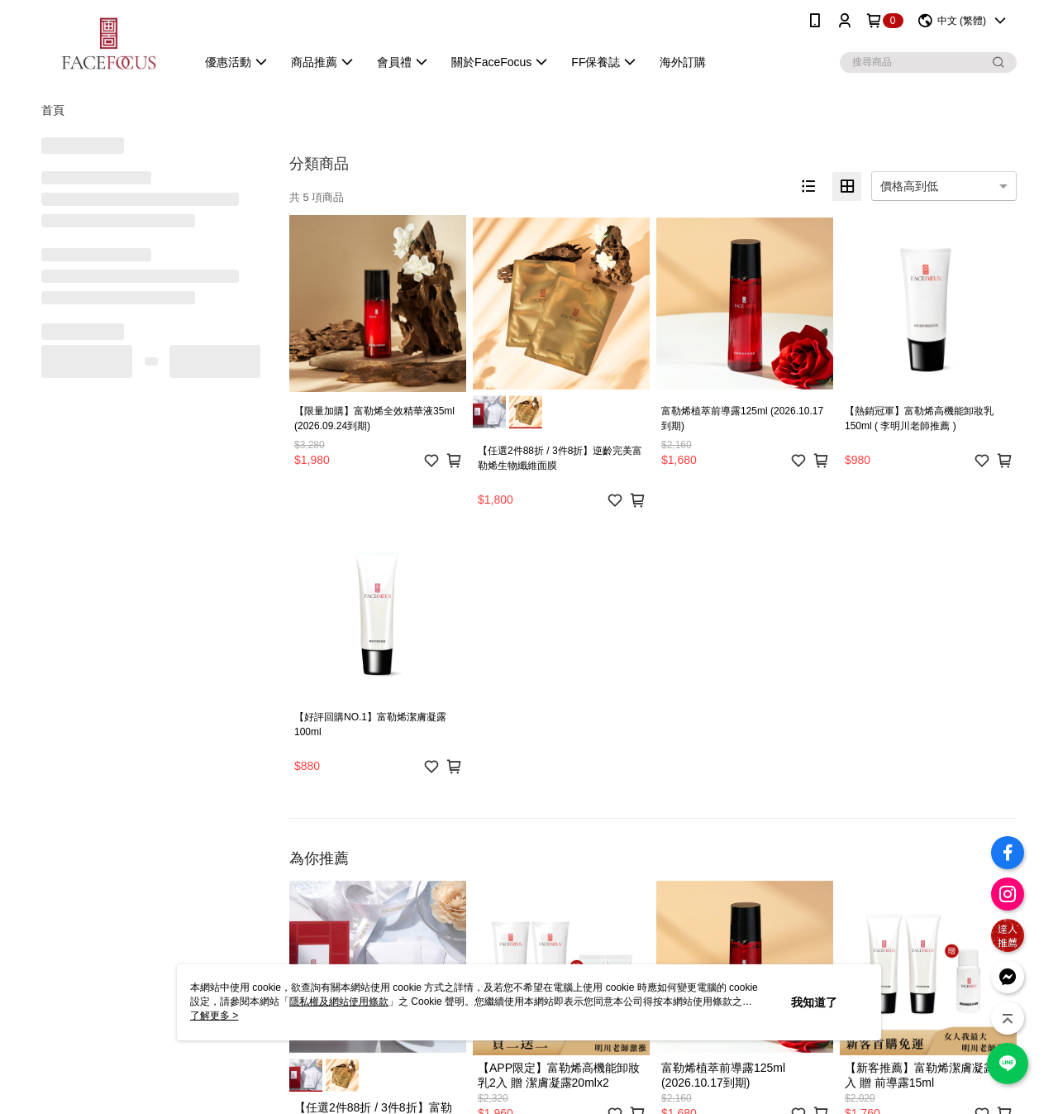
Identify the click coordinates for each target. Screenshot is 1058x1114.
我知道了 (814, 1002)
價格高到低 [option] (909, 186)
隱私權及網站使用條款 (338, 1001)
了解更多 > (214, 1015)
